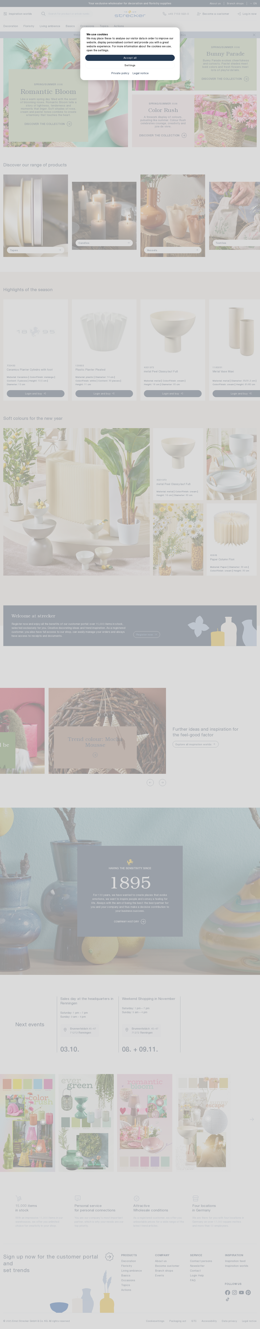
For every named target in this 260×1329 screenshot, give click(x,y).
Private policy (120, 73)
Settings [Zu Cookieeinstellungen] (129, 65)
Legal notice (140, 73)
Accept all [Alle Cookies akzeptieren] (130, 57)
